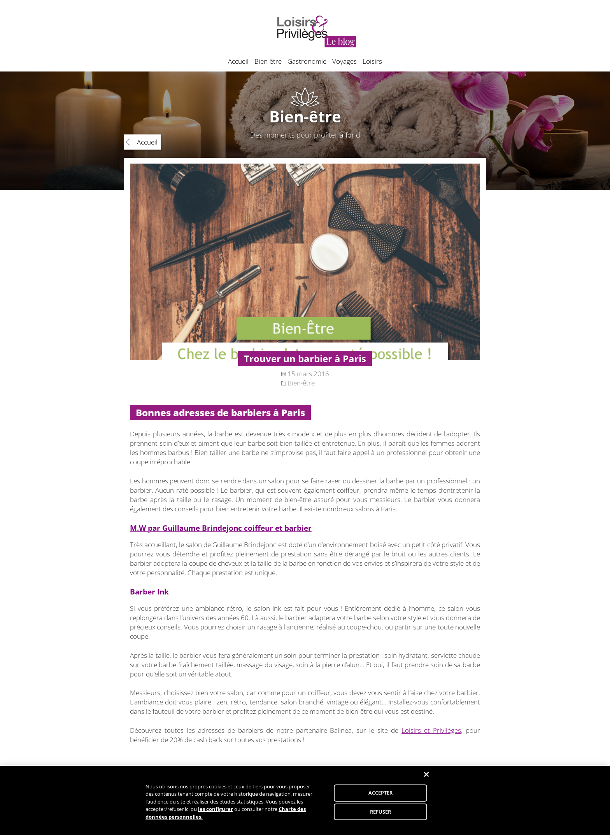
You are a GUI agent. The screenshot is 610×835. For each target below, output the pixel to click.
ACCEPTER (380, 795)
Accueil (238, 61)
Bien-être (268, 61)
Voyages (344, 61)
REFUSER (380, 814)
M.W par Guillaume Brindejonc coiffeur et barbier (221, 528)
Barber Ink (149, 591)
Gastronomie (306, 61)
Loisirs (372, 61)
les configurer (215, 812)
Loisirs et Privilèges (431, 730)
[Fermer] (426, 777)
